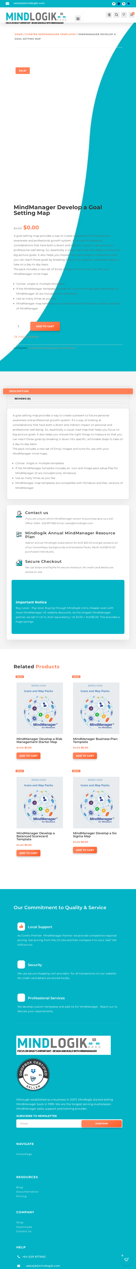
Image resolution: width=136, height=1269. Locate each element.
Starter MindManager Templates (50, 34)
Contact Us (23, 1227)
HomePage (24, 1150)
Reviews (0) (23, 398)
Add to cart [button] (28, 755)
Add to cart (45, 326)
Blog (19, 1183)
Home (19, 34)
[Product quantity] (20, 326)
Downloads (24, 1223)
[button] (26, 337)
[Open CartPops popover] (126, 1259)
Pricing (21, 1192)
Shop (20, 1218)
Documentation (27, 1187)
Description (19, 391)
